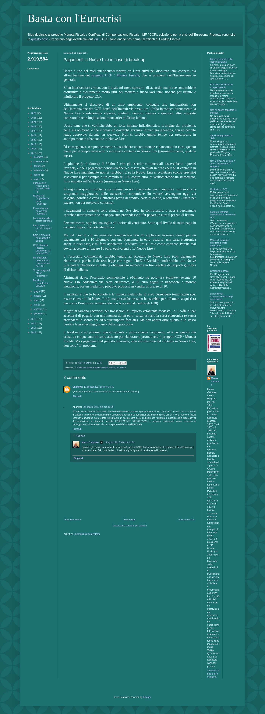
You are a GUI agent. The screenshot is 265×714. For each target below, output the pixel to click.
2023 (34, 126)
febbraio (38, 309)
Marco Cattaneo (86, 367)
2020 (34, 140)
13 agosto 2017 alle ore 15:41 (99, 387)
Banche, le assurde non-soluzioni (41, 283)
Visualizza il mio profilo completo (213, 673)
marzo (37, 304)
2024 (34, 122)
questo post (39, 39)
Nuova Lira (114, 367)
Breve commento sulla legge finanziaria (221, 60)
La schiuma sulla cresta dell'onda (42, 219)
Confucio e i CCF (218, 189)
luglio (37, 179)
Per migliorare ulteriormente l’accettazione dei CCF (41, 261)
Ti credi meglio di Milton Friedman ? (41, 273)
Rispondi (76, 396)
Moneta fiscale (101, 367)
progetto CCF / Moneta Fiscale (115, 75)
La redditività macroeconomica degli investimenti (221, 296)
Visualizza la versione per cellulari (130, 525)
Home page (130, 519)
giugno (37, 291)
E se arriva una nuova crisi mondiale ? (40, 211)
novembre (39, 161)
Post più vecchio (186, 519)
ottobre (37, 166)
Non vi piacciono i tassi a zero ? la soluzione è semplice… (222, 164)
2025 (34, 117)
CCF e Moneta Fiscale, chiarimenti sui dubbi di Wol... (42, 249)
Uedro (123, 367)
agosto (37, 175)
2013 (34, 332)
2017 (34, 153)
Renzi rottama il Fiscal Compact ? (42, 228)
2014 (34, 328)
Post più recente (72, 519)
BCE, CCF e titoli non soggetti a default (41, 238)
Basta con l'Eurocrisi (74, 18)
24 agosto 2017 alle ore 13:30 (98, 407)
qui (96, 39)
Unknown (77, 387)
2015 (34, 323)
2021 (34, 135)
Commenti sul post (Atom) (86, 534)
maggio (38, 296)
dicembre (39, 157)
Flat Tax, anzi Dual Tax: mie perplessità (222, 86)
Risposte (80, 435)
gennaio (38, 313)
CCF (76, 367)
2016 (34, 319)
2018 (34, 148)
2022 (34, 131)
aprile (37, 300)
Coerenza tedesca (219, 271)
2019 (34, 144)
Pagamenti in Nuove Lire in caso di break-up (41, 187)
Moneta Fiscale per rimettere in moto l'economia (219, 243)
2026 (34, 113)
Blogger (147, 697)
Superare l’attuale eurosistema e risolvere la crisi (223, 215)
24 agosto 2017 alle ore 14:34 (119, 442)
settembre (39, 170)
